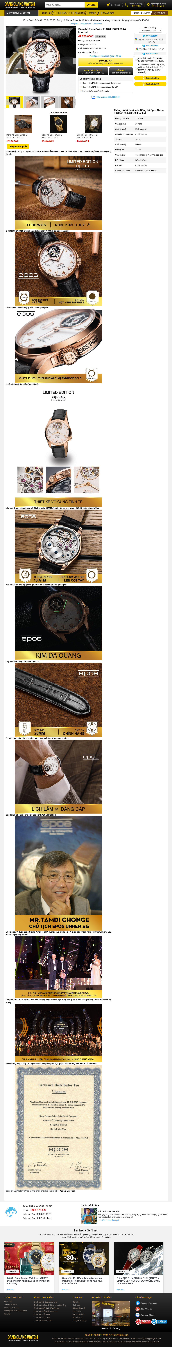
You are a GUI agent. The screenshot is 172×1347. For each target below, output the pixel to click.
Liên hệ (7, 1314)
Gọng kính (77, 1311)
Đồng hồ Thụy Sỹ (79, 1320)
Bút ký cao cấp (78, 1314)
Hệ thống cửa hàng (11, 1307)
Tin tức (12, 1271)
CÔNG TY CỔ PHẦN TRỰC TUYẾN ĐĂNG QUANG (106, 1335)
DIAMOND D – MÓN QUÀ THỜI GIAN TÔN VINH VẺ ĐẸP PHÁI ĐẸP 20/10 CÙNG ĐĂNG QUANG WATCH (138, 1280)
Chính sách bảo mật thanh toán (46, 1311)
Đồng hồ (76, 1302)
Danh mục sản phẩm (18, 13)
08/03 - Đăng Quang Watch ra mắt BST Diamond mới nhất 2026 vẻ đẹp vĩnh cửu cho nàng (28, 1280)
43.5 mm (139, 118)
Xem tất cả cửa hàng (111, 1328)
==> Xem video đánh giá (108, 1220)
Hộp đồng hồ (78, 1317)
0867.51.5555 (44, 1217)
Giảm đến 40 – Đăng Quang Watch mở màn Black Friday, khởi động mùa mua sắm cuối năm (82, 1280)
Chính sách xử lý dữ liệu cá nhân (46, 1308)
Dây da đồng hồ (79, 1308)
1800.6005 (105, 56)
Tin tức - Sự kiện (86, 1230)
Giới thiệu (8, 1301)
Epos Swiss (97, 23)
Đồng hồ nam (85, 23)
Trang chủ (74, 23)
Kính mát (76, 1305)
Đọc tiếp (11, 1289)
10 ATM (138, 124)
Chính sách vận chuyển (43, 1320)
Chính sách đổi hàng (42, 1317)
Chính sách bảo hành (42, 1314)
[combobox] (150, 30)
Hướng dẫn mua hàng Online (15, 1311)
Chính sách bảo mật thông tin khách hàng (50, 1305)
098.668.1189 (44, 1213)
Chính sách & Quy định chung (45, 1302)
